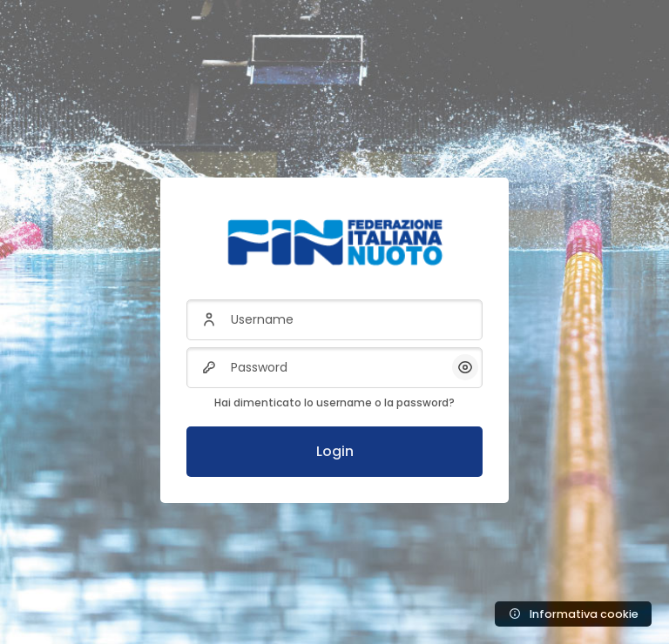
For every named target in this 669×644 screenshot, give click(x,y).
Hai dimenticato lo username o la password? (334, 402)
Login (335, 451)
